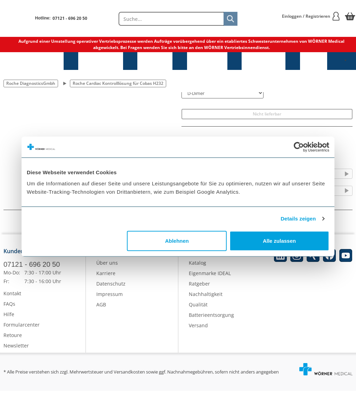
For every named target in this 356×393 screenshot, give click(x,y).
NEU (313, 61)
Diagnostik (207, 61)
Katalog (197, 264)
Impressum (109, 295)
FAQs (9, 306)
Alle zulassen (279, 240)
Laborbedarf (263, 61)
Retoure (12, 337)
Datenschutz (111, 285)
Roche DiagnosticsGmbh (30, 83)
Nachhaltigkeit (205, 295)
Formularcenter (21, 326)
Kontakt (12, 295)
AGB (101, 306)
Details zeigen (298, 219)
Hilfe (8, 316)
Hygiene (154, 61)
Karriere (105, 275)
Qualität (198, 306)
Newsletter (16, 347)
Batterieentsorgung (211, 316)
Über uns (107, 264)
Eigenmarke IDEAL (210, 275)
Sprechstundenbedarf (32, 61)
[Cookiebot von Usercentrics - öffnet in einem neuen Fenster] (298, 147)
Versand (198, 327)
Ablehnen (177, 240)
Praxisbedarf (100, 61)
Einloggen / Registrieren (311, 16)
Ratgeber (199, 285)
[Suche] (230, 19)
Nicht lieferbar (267, 114)
